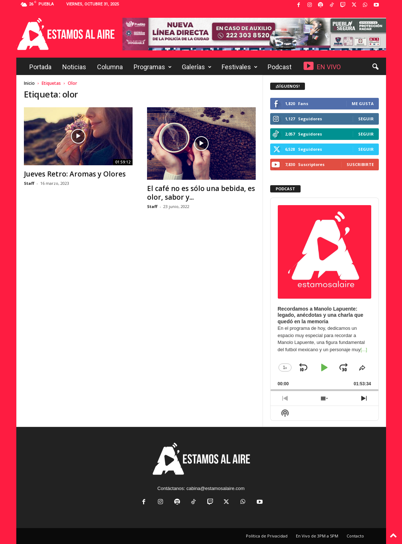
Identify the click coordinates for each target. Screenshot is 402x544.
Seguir (366, 118)
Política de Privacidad (267, 536)
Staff (29, 183)
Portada (40, 67)
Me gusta (363, 103)
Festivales (239, 67)
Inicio (29, 83)
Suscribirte (360, 164)
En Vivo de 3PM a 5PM (317, 536)
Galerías (197, 67)
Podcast (280, 67)
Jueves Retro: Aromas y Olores (75, 174)
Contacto (355, 536)
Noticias (74, 67)
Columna (110, 67)
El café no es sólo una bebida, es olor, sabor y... (201, 193)
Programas (153, 67)
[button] (375, 67)
